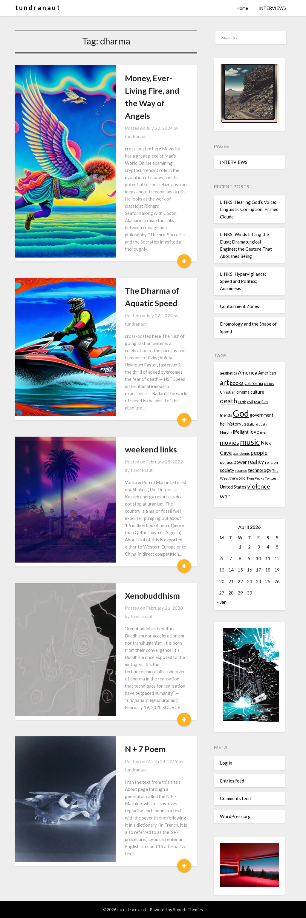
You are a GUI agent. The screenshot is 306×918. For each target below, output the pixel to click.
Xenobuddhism (124, 460)
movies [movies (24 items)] (229, 442)
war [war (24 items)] (225, 496)
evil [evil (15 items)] (250, 401)
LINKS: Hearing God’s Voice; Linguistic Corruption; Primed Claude (249, 209)
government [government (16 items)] (261, 415)
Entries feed (232, 780)
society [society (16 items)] (227, 470)
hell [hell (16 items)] (223, 423)
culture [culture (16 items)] (257, 392)
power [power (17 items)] (240, 462)
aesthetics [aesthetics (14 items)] (228, 373)
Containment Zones (239, 306)
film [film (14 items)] (264, 401)
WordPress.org (235, 816)
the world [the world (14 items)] (238, 478)
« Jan (222, 602)
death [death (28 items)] (228, 401)
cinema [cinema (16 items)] (243, 392)
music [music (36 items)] (250, 441)
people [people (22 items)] (259, 452)
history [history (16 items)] (234, 423)
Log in (226, 762)
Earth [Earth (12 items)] (242, 402)
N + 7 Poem (117, 576)
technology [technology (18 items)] (259, 470)
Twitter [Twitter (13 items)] (270, 478)
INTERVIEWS (272, 8)
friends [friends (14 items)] (226, 415)
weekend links (123, 343)
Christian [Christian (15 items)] (227, 392)
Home (242, 8)
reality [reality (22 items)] (256, 461)
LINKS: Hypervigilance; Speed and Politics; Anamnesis (243, 281)
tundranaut (163, 103)
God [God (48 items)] (241, 413)
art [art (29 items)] (224, 382)
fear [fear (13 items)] (257, 402)
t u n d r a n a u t (37, 8)
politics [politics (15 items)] (226, 462)
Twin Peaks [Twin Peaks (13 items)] (255, 478)
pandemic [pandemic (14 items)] (241, 453)
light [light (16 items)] (244, 432)
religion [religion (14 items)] (271, 462)
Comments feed (235, 798)
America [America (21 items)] (247, 372)
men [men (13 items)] (263, 432)
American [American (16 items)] (267, 372)
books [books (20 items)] (237, 383)
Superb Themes (188, 909)
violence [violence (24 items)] (258, 486)
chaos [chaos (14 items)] (269, 383)
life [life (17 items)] (236, 432)
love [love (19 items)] (254, 432)
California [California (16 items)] (253, 383)
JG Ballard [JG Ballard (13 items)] (250, 424)
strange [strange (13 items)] (241, 470)
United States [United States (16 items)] (233, 486)
